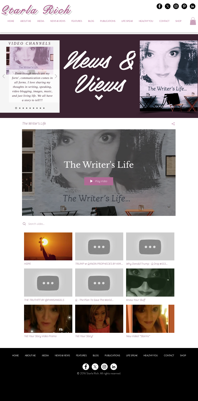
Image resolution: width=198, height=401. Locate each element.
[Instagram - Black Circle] (176, 6)
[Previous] (4, 76)
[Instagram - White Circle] (104, 366)
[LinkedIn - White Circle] (113, 366)
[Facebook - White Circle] (85, 366)
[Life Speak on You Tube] (33, 108)
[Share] (172, 123)
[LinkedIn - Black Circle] (192, 6)
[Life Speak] (30, 108)
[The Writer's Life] (16, 108)
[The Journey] (40, 108)
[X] (168, 6)
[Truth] (37, 108)
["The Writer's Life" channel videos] (99, 287)
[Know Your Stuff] (43, 108)
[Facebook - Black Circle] (159, 6)
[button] (193, 21)
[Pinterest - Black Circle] (184, 6)
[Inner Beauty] (19, 108)
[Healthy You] (23, 108)
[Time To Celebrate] (26, 108)
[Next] (56, 76)
